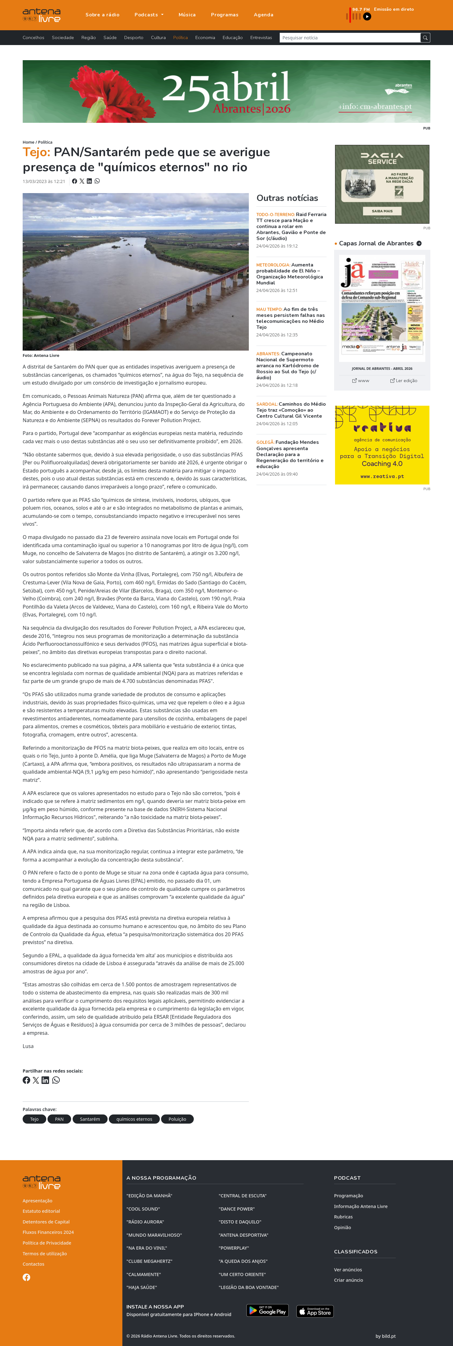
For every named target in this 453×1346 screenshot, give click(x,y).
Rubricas (343, 1217)
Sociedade (63, 37)
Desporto (133, 37)
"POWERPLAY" (234, 1248)
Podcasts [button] (147, 15)
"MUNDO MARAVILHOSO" (154, 1235)
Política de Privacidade (47, 1243)
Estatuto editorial (41, 1211)
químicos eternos (134, 1119)
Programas (225, 15)
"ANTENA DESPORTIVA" (243, 1235)
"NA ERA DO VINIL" (146, 1248)
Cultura (158, 37)
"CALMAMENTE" (143, 1274)
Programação (348, 1196)
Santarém (90, 1119)
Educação (233, 37)
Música (187, 15)
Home (28, 142)
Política (180, 37)
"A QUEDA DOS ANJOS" (243, 1261)
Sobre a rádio (103, 15)
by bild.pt (386, 1335)
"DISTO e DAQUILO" (240, 1222)
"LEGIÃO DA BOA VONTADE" (249, 1287)
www (360, 380)
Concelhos (33, 37)
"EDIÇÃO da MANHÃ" (149, 1196)
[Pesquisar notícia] (350, 38)
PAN (59, 1119)
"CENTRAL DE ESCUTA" (242, 1196)
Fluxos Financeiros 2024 (48, 1232)
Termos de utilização (45, 1254)
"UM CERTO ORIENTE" (242, 1274)
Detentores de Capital (46, 1222)
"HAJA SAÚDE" (141, 1287)
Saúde (110, 37)
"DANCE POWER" (237, 1209)
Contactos (33, 1264)
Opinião (342, 1227)
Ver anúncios (348, 1270)
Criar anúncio (348, 1280)
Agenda (264, 15)
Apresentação (38, 1201)
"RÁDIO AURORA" (145, 1222)
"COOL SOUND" (143, 1209)
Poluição (177, 1119)
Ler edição (403, 380)
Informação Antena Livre (361, 1206)
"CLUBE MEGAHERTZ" (149, 1261)
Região (88, 37)
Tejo (34, 1119)
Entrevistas (261, 37)
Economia (205, 37)
